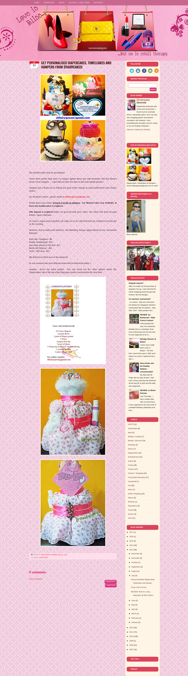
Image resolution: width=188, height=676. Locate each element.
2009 (131, 641)
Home (36, 3)
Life (129, 485)
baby (130, 432)
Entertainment (133, 457)
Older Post (110, 585)
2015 (131, 541)
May (133, 605)
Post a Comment (35, 579)
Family (130, 465)
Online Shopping (134, 494)
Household (132, 481)
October (134, 562)
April (133, 609)
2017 (131, 532)
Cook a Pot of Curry (138, 587)
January (134, 622)
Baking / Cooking (134, 437)
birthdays (131, 445)
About (61, 3)
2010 (131, 636)
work (130, 518)
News (130, 489)
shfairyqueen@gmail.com (77, 197)
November (135, 558)
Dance (130, 449)
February (135, 618)
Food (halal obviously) (136, 477)
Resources (98, 3)
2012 (131, 628)
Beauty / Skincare (135, 441)
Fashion (131, 469)
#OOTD (131, 424)
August (134, 571)
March (134, 614)
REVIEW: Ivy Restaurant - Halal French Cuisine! (147, 317)
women (131, 514)
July (133, 576)
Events (130, 461)
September (135, 567)
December (135, 554)
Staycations (132, 506)
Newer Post (110, 581)
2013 (131, 550)
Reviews (131, 502)
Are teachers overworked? (140, 299)
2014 (131, 545)
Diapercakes (49, 3)
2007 (131, 650)
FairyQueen (45, 554)
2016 (131, 536)
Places (130, 498)
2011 (131, 632)
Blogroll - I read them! (79, 3)
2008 (131, 645)
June (133, 600)
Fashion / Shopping (135, 473)
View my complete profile (138, 130)
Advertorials (132, 428)
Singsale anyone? (136, 283)
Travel (130, 510)
